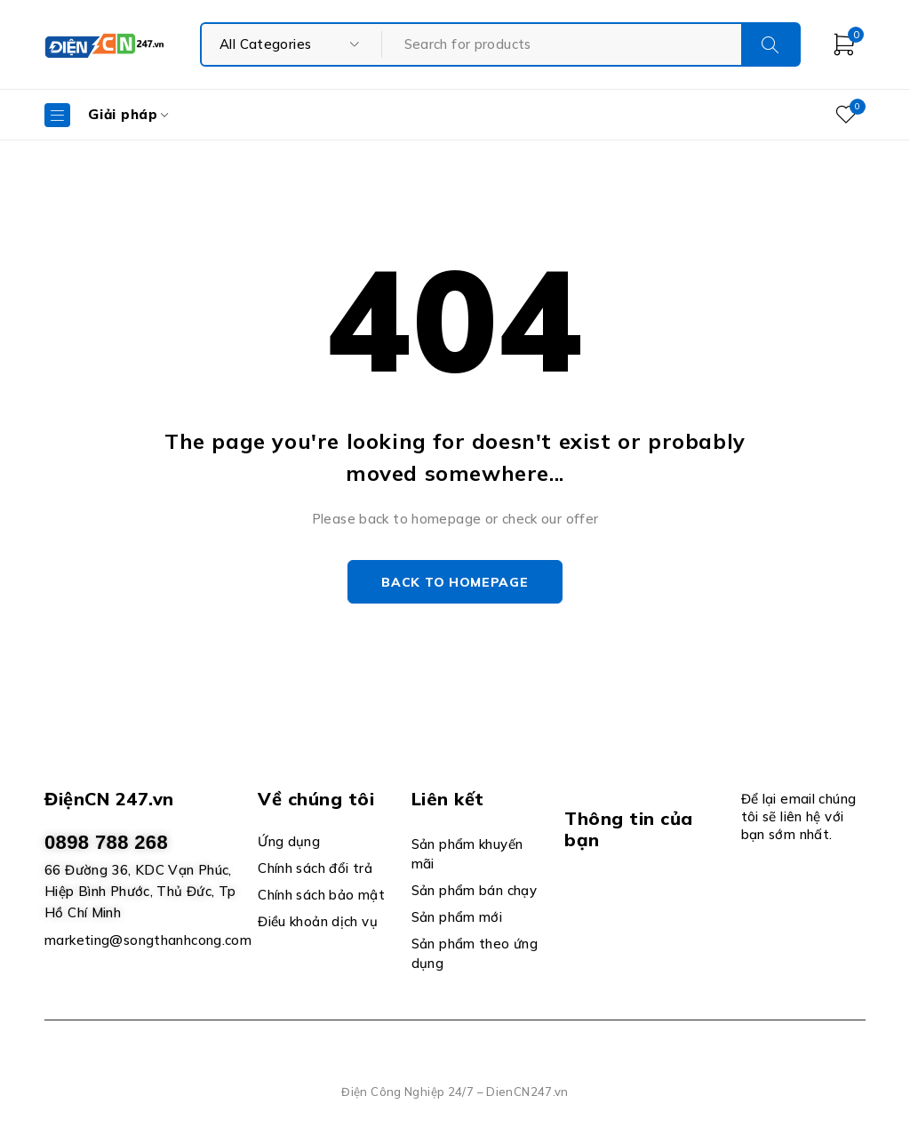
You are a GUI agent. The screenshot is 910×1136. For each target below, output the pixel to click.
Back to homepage (454, 582)
